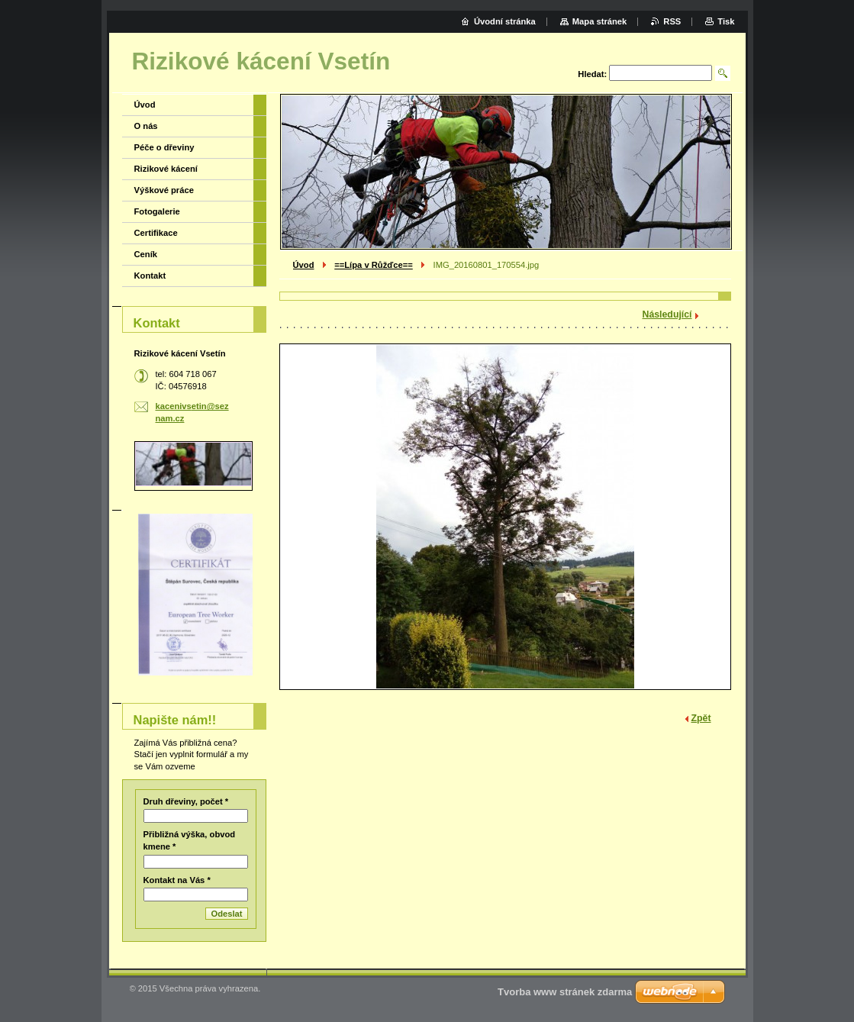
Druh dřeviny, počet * (186, 801)
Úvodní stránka (505, 21)
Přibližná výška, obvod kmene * (189, 840)
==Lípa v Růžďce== (373, 264)
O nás (146, 126)
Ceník (145, 254)
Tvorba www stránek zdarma (565, 992)
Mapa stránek (599, 21)
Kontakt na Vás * (177, 880)
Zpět (701, 718)
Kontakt (150, 275)
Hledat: (592, 74)
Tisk (725, 21)
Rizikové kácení (166, 168)
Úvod (303, 264)
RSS (672, 21)
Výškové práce (164, 190)
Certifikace (156, 232)
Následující (667, 314)
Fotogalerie (157, 211)
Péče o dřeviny (164, 147)
